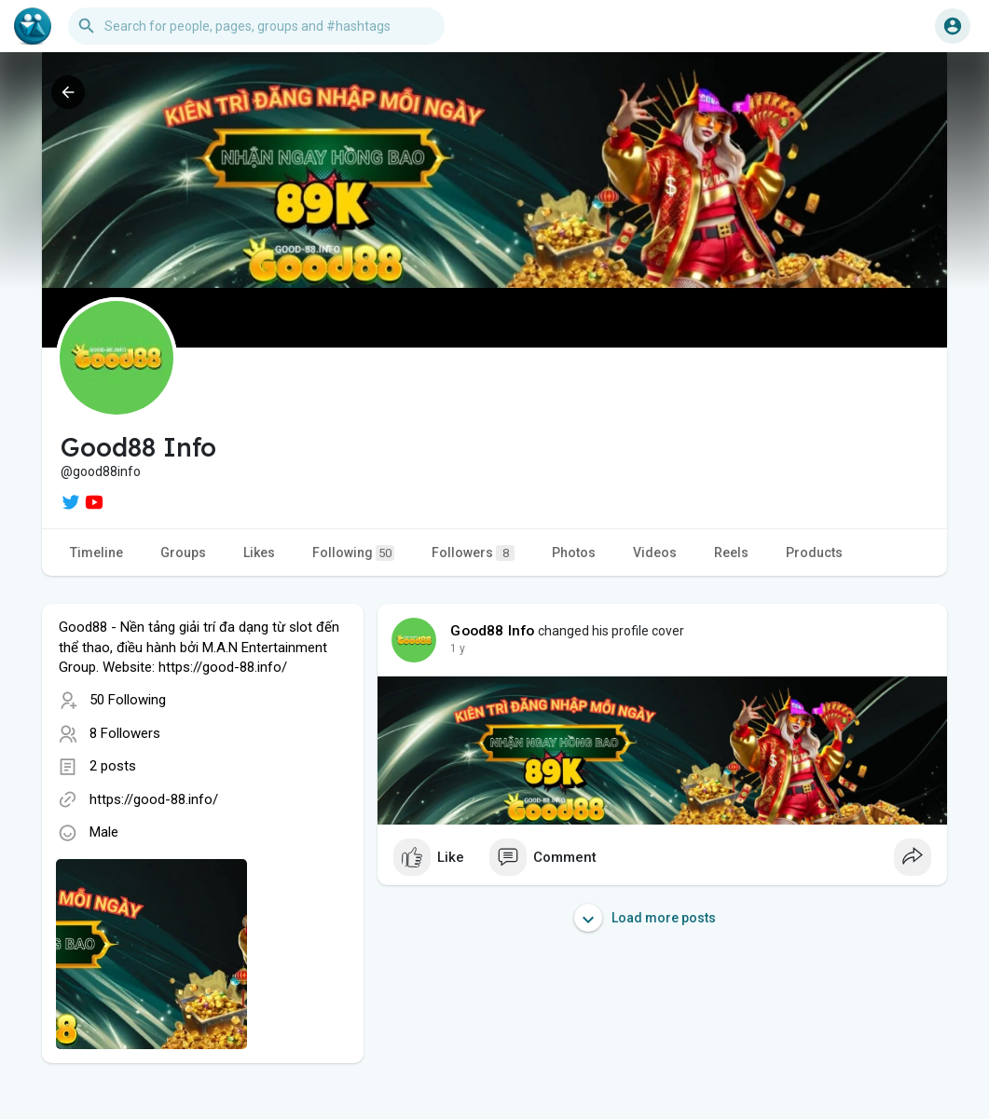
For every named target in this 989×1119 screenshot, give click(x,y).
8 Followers (124, 733)
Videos (655, 552)
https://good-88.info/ (153, 799)
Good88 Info (492, 630)
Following (353, 553)
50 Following (127, 699)
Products (814, 552)
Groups (183, 552)
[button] (256, 26)
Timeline (96, 552)
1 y (457, 648)
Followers (473, 553)
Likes (259, 552)
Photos (574, 552)
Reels (731, 552)
